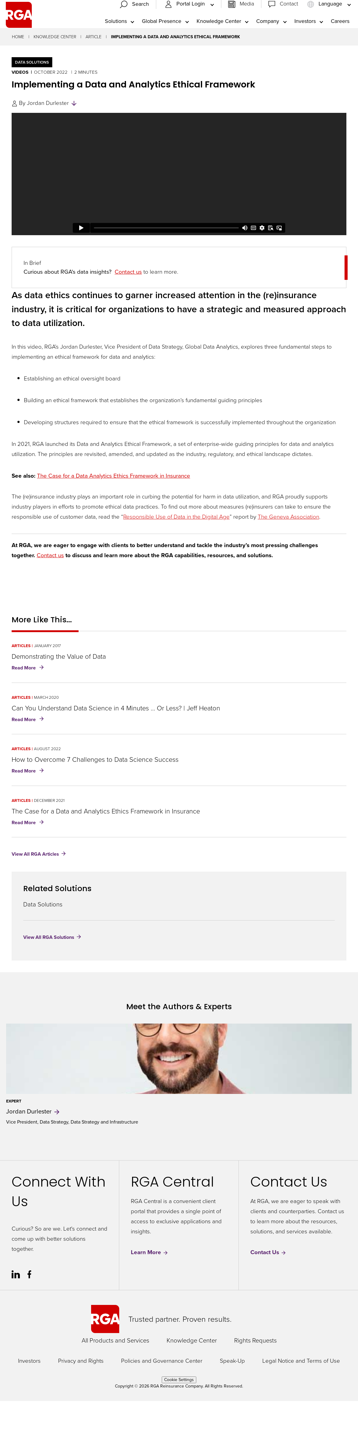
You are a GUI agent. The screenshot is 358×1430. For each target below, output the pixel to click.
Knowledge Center (219, 35)
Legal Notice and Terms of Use (301, 1390)
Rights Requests (255, 1369)
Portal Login (185, 18)
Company (267, 35)
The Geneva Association (288, 545)
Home (18, 66)
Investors (305, 35)
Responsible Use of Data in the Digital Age (176, 545)
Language (325, 18)
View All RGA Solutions (48, 966)
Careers (340, 35)
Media (247, 18)
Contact (289, 18)
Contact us (128, 300)
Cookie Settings (179, 1409)
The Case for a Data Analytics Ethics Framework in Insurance (113, 504)
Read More (29, 697)
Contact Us (268, 1281)
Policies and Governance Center (161, 1390)
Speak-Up (232, 1390)
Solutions (116, 35)
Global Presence (161, 35)
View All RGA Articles (35, 883)
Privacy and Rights (81, 1390)
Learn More (149, 1281)
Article (93, 66)
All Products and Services (115, 1369)
